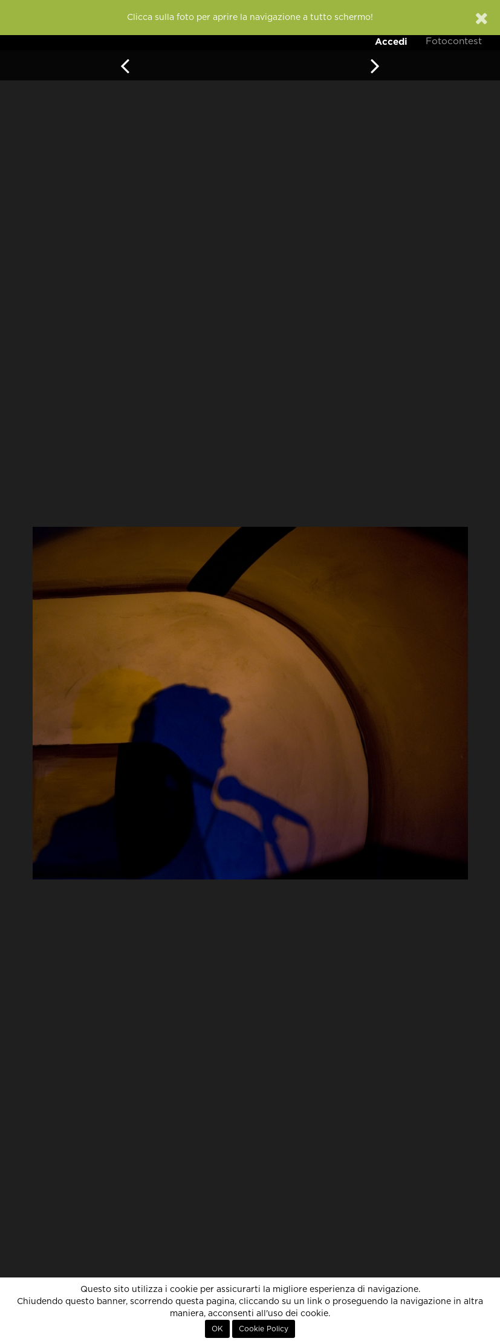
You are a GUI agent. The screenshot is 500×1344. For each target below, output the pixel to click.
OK (217, 1329)
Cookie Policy (263, 1329)
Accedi (391, 41)
